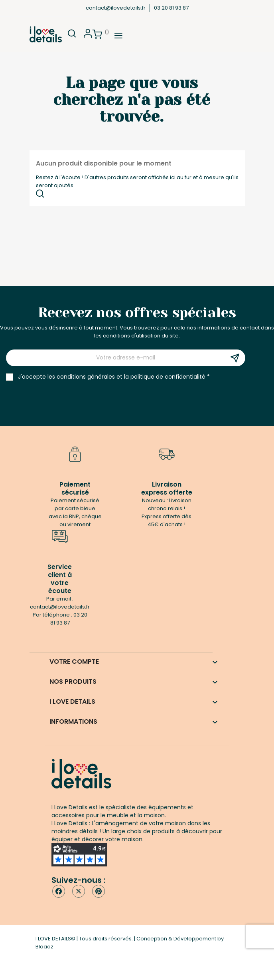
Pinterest (98, 891)
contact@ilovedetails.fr (116, 8)
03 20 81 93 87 (171, 8)
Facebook (58, 891)
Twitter (78, 891)
